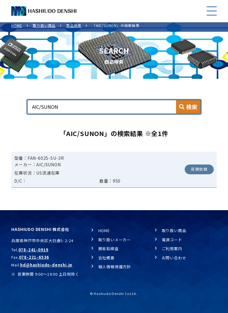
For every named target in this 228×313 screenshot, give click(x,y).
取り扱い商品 (44, 28)
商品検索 (73, 28)
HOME (16, 28)
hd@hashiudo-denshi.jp (46, 265)
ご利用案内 (172, 248)
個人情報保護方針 (114, 266)
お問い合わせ (174, 258)
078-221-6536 (34, 257)
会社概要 (106, 258)
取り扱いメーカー (114, 239)
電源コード (172, 239)
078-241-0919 (33, 250)
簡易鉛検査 (108, 248)
